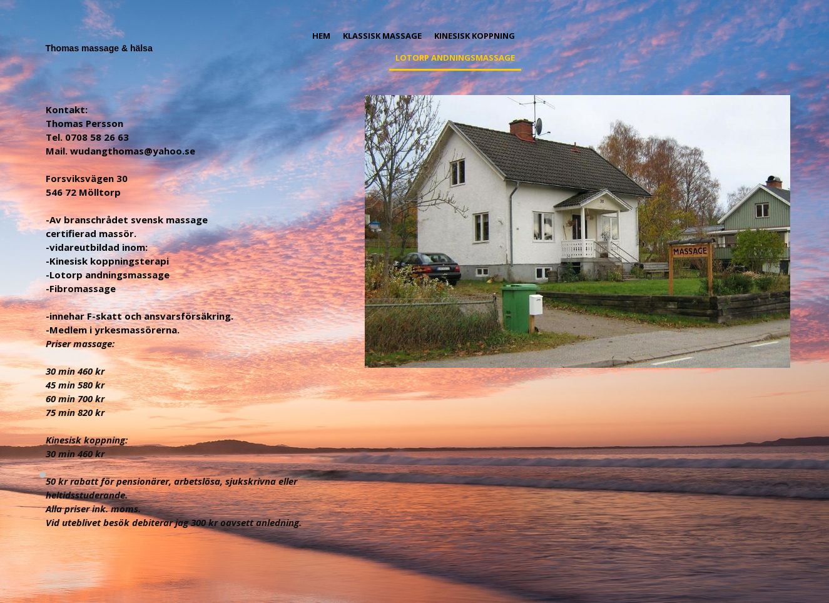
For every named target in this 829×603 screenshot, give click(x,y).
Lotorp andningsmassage (455, 57)
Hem (321, 35)
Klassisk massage (382, 35)
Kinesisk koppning (474, 35)
